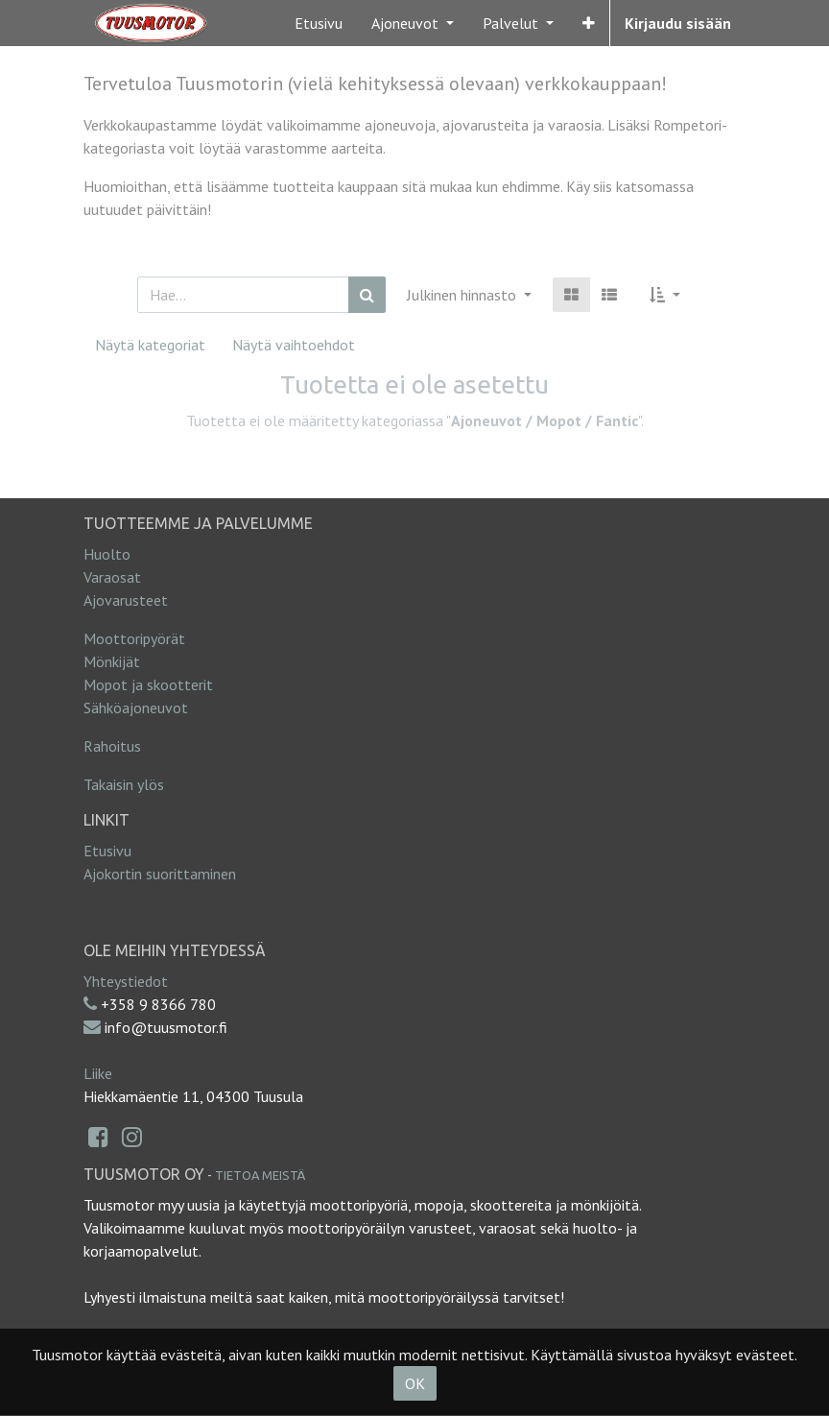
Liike (97, 1073)
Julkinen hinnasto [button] (463, 294)
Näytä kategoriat (150, 344)
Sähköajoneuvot (135, 707)
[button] (588, 23)
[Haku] (367, 294)
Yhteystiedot (125, 981)
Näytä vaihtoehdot (293, 344)
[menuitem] (318, 23)
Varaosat (112, 577)
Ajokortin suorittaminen (159, 873)
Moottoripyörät (134, 638)
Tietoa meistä (260, 1175)
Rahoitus (112, 746)
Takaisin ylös (123, 784)
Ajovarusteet (125, 600)
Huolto (106, 554)
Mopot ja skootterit (148, 684)
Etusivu (107, 850)
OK (415, 1383)
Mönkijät (111, 661)
